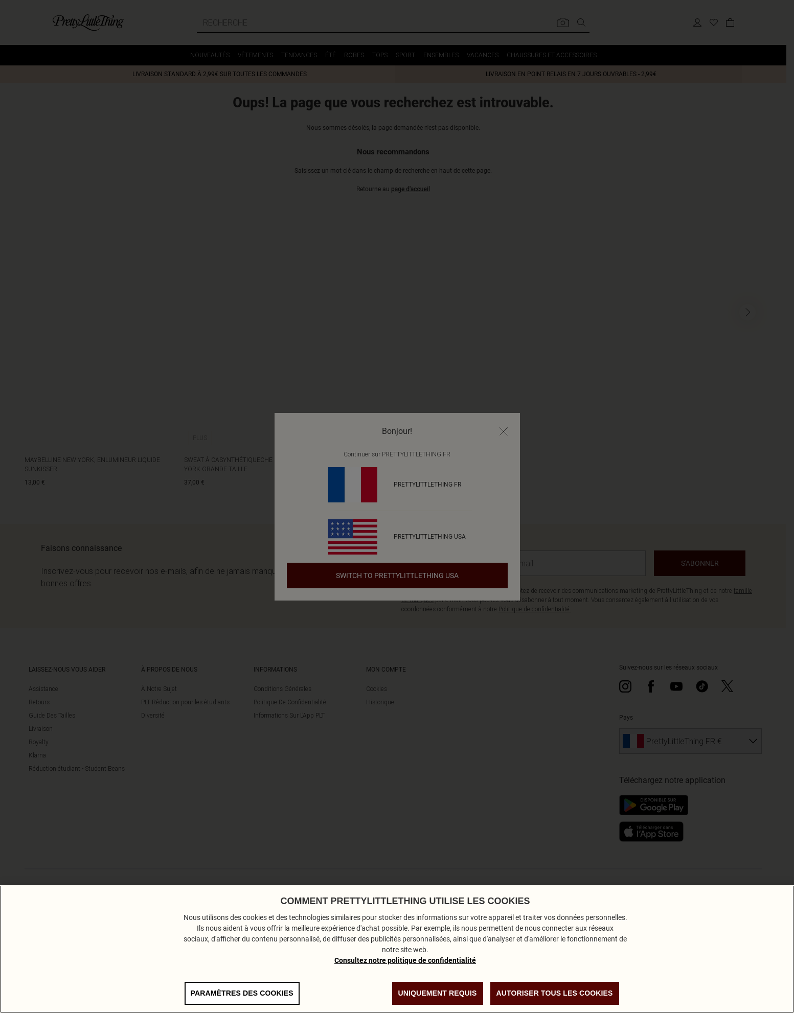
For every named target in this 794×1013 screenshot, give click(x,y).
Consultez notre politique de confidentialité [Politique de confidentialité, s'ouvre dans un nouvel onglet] (405, 975)
